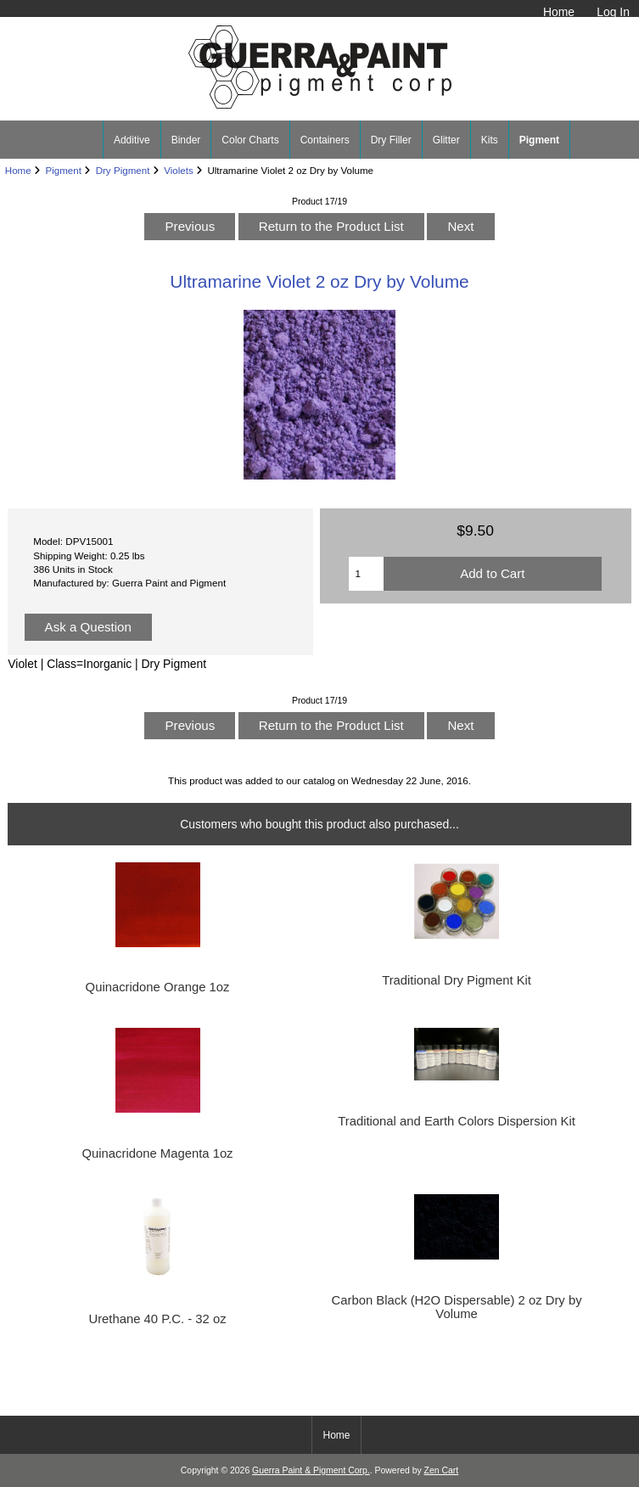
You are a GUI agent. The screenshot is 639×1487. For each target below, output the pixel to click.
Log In (613, 12)
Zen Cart (441, 1470)
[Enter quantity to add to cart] (366, 574)
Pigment (63, 170)
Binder (186, 140)
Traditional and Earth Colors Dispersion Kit (456, 1121)
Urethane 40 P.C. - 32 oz (157, 1319)
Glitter (446, 140)
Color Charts (249, 140)
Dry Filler (391, 140)
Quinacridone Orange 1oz (158, 987)
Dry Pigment (123, 170)
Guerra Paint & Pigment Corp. (311, 1470)
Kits (489, 140)
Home (559, 12)
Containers (325, 140)
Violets (178, 170)
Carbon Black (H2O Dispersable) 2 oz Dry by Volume (457, 1307)
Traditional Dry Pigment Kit (456, 980)
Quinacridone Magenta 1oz (157, 1153)
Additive (132, 140)
